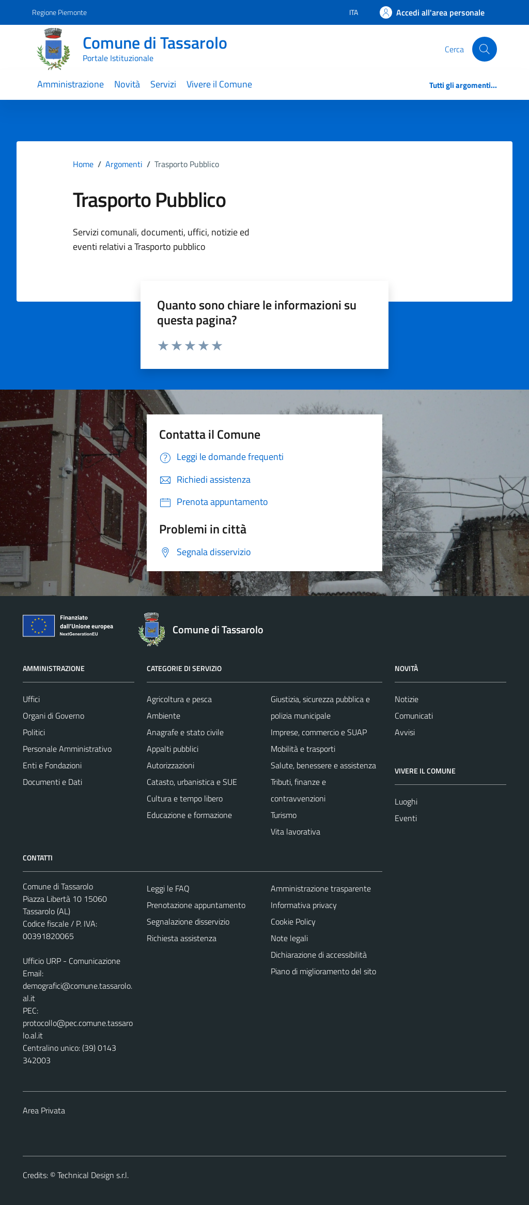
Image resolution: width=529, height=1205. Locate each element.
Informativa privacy (304, 905)
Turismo (284, 815)
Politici (34, 732)
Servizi (163, 84)
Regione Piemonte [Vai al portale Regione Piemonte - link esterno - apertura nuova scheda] (59, 12)
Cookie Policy (293, 921)
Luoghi (406, 801)
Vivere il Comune (219, 84)
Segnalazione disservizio (188, 921)
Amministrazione (70, 84)
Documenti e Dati (52, 782)
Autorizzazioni (170, 765)
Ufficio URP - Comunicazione (71, 961)
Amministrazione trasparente (321, 888)
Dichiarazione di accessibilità (319, 954)
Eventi (406, 818)
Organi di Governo (53, 715)
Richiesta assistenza (181, 938)
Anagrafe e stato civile (185, 732)
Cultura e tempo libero (185, 798)
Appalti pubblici (172, 748)
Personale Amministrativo (67, 748)
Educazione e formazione (189, 815)
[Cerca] (484, 49)
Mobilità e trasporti (303, 748)
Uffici (31, 699)
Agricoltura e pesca (179, 699)
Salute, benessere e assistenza (323, 765)
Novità (127, 84)
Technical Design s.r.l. (93, 1175)
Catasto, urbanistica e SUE (192, 782)
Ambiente (163, 715)
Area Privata (44, 1110)
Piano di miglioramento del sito (323, 971)
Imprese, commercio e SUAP (319, 732)
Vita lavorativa (295, 831)
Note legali (289, 938)
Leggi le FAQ (168, 888)
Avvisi (405, 732)
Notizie (406, 699)
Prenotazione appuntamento (196, 905)
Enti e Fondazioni (52, 765)
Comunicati (414, 715)
